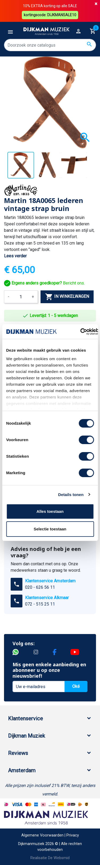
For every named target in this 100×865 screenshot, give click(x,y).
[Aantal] (21, 297)
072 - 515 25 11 (40, 604)
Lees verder (15, 255)
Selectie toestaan (50, 529)
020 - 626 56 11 (40, 587)
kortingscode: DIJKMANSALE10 (50, 15)
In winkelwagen (67, 297)
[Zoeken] (50, 45)
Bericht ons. (44, 283)
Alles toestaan (50, 511)
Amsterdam (21, 770)
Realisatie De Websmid (50, 858)
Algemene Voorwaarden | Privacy (50, 835)
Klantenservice (25, 718)
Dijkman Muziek (26, 736)
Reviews (18, 753)
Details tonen (70, 494)
